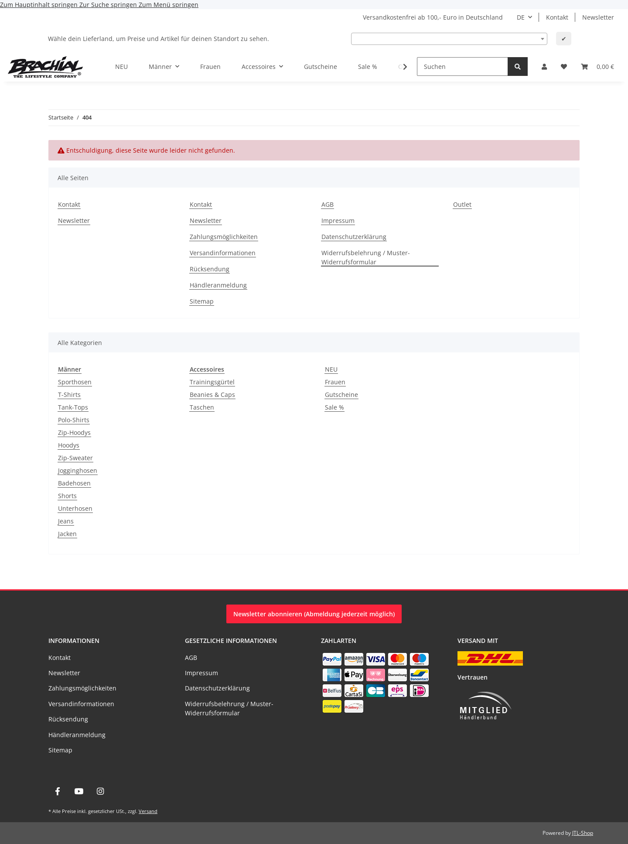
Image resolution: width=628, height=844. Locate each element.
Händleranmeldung (218, 285)
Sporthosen (75, 382)
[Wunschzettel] (564, 66)
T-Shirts (69, 394)
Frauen (335, 382)
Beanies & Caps (212, 394)
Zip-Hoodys (74, 432)
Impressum (338, 220)
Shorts (67, 496)
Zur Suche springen (109, 4)
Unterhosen (75, 508)
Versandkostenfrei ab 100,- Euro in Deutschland (433, 17)
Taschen (202, 407)
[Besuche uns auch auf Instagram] (100, 791)
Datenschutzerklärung (353, 236)
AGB (327, 204)
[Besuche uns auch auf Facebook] (57, 791)
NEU (331, 369)
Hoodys (68, 445)
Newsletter (598, 17)
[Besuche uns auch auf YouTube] (79, 791)
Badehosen (74, 483)
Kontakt (557, 17)
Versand (148, 811)
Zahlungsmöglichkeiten (224, 236)
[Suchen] (462, 66)
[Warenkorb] (597, 66)
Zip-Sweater (75, 458)
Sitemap (202, 301)
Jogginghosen (77, 470)
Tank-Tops (73, 407)
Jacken (67, 534)
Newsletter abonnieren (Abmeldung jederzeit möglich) (314, 614)
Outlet (462, 204)
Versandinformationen (223, 253)
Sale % (334, 407)
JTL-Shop (582, 833)
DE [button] (521, 17)
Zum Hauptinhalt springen (39, 4)
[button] (544, 66)
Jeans (66, 521)
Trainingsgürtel (212, 382)
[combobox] (449, 39)
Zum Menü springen (168, 4)
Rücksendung (209, 269)
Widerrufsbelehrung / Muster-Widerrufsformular (365, 257)
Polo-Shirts (73, 420)
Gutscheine (341, 394)
